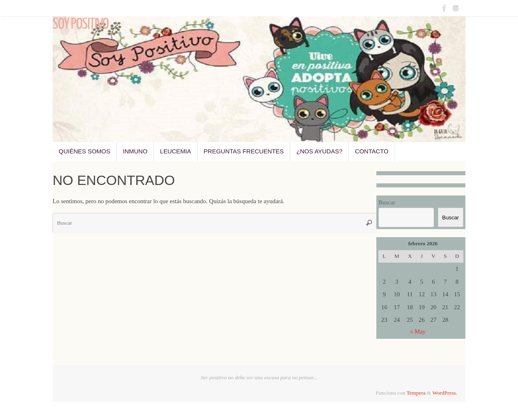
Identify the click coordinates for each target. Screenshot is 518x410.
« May (418, 331)
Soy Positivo (80, 24)
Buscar (386, 202)
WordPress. (444, 393)
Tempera (415, 393)
